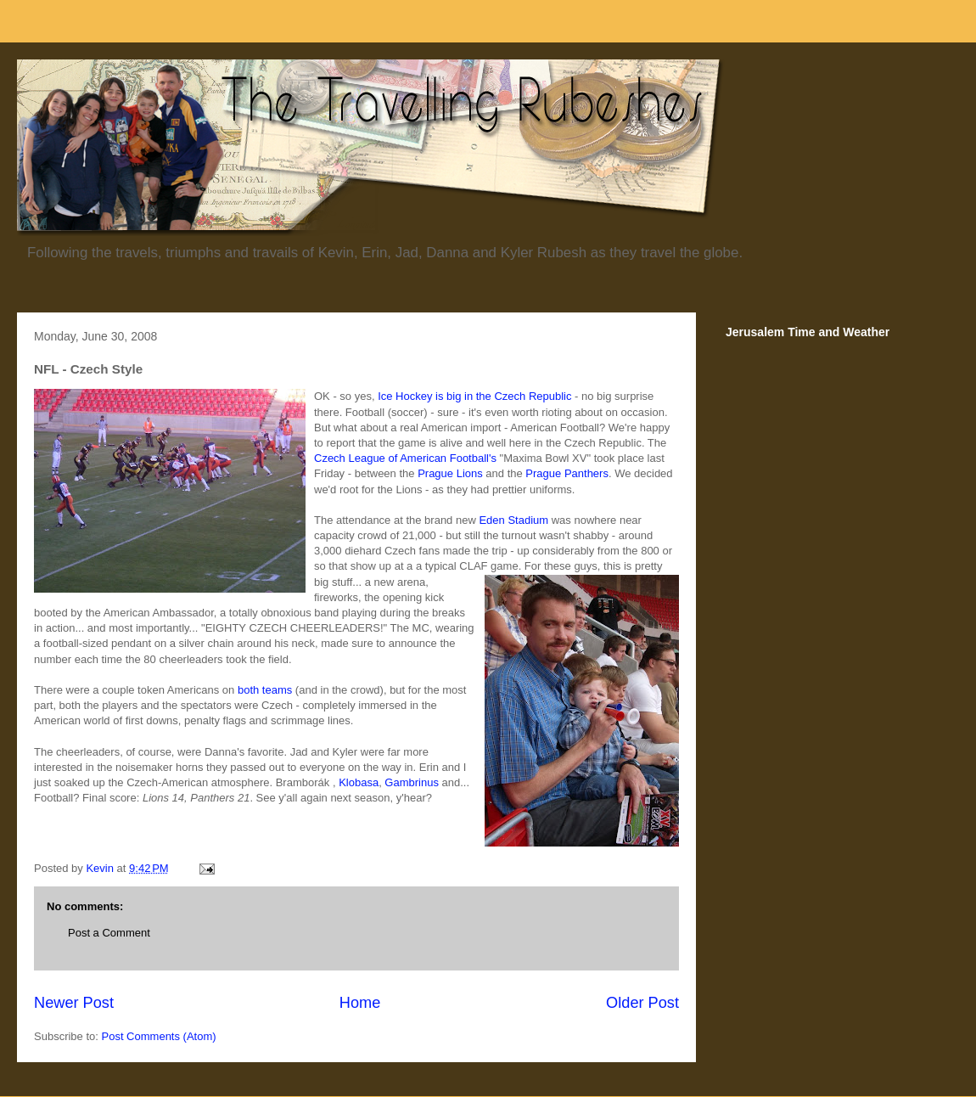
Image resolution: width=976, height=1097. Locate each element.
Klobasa (359, 782)
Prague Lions (450, 473)
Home (360, 1002)
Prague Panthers (567, 473)
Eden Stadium (513, 520)
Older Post (642, 1002)
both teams (265, 690)
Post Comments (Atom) (159, 1036)
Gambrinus (411, 782)
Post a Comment (109, 932)
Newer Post (74, 1002)
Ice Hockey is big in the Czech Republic (474, 396)
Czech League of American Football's (405, 458)
